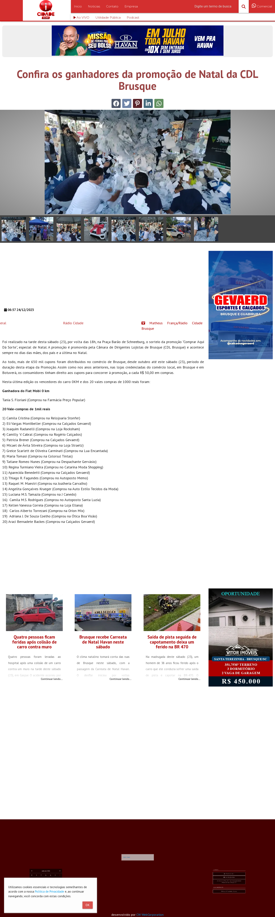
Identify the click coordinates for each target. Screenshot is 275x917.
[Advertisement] (103, 279)
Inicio (78, 6)
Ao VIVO (81, 17)
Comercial (262, 9)
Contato (112, 6)
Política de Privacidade (49, 891)
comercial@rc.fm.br (229, 884)
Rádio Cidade (31, 323)
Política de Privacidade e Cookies (229, 888)
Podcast (133, 17)
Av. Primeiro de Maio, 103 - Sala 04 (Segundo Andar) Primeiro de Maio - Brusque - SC (229, 885)
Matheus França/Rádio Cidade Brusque (171, 326)
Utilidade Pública (108, 17)
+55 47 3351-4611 (229, 883)
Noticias (94, 6)
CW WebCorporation (151, 914)
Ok (88, 905)
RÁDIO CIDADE (134, 862)
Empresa (131, 6)
